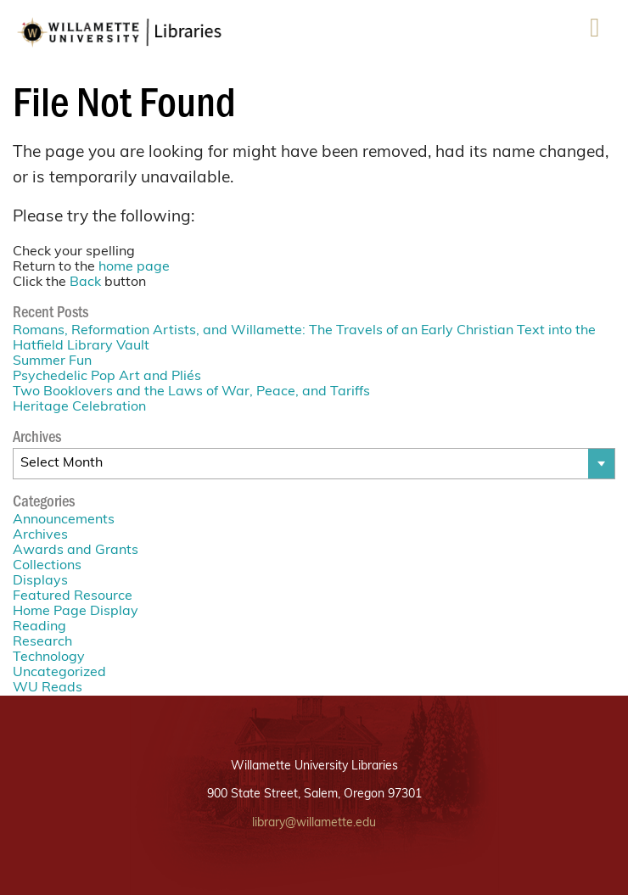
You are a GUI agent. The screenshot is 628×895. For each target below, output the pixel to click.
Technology (49, 657)
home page (134, 267)
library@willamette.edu (314, 823)
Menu (595, 33)
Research (42, 642)
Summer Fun (52, 361)
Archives (40, 535)
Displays (40, 581)
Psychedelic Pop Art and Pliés (107, 376)
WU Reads (47, 688)
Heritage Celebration (79, 407)
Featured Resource (72, 596)
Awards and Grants (75, 550)
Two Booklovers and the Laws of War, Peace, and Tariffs (191, 392)
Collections (47, 566)
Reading (39, 627)
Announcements (64, 520)
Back (85, 282)
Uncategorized (59, 673)
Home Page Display (75, 611)
